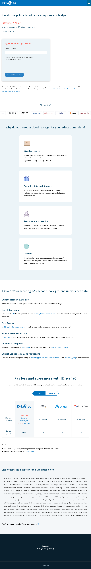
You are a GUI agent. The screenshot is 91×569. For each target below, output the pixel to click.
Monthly (52, 393)
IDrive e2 (14, 3)
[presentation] (19, 66)
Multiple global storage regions (13, 327)
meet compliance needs (59, 347)
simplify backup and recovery (44, 314)
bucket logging (70, 358)
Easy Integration (10, 309)
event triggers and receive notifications (45, 358)
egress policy (30, 451)
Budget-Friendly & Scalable (15, 299)
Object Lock (6, 337)
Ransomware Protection (14, 333)
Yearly (39, 393)
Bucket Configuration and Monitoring (21, 353)
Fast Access (8, 323)
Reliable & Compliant (12, 343)
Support (45, 546)
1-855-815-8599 (45, 549)
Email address (10, 49)
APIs (13, 314)
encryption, (26, 347)
